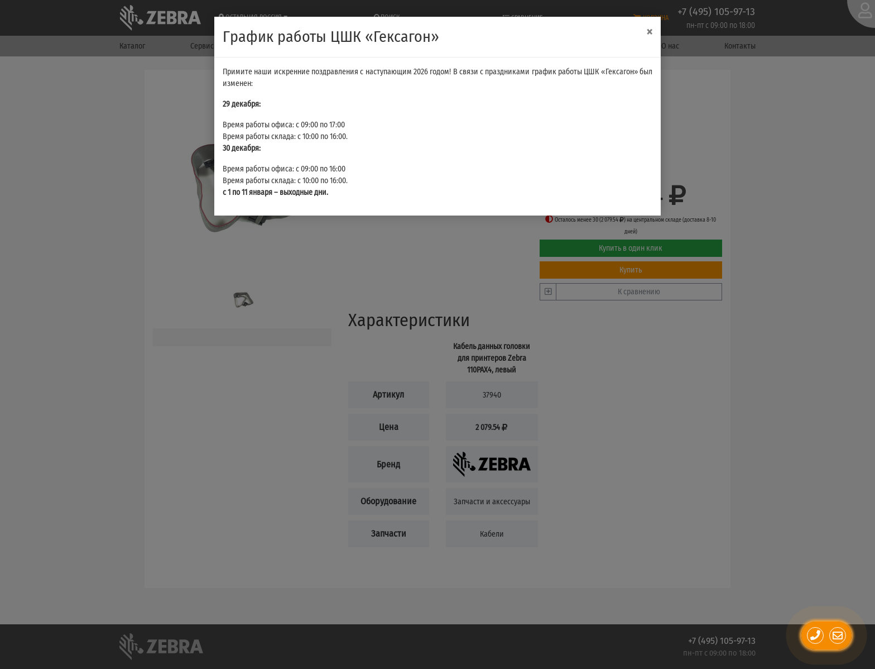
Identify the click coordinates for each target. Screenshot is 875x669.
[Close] (649, 32)
